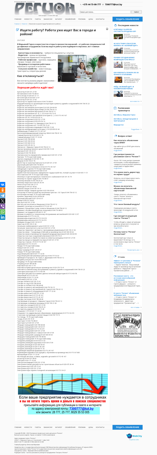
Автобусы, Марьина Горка (124, 115)
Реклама (81, 19)
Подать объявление (127, 19)
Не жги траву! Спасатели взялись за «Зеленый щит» (126, 44)
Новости (28, 19)
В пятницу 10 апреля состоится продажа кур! (125, 30)
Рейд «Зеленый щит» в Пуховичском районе (124, 88)
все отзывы (135, 307)
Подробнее (135, 129)
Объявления (70, 19)
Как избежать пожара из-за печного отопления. (126, 73)
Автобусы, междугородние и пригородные (126, 120)
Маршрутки (119, 125)
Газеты (38, 19)
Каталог (58, 19)
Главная (17, 19)
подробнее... (118, 150)
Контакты (100, 19)
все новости (134, 101)
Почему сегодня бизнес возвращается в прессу (124, 58)
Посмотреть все (133, 250)
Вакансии (48, 19)
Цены (90, 19)
